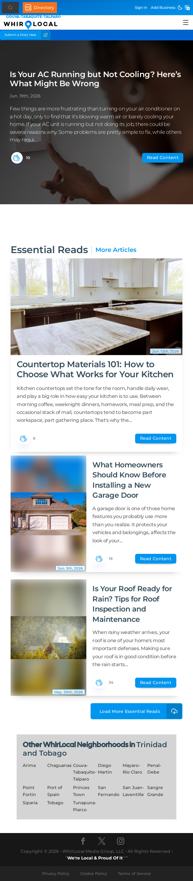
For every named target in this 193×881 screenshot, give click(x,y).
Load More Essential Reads (141, 711)
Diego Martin (105, 769)
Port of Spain (54, 791)
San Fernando (108, 791)
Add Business (163, 7)
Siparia (30, 802)
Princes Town (81, 791)
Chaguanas (59, 765)
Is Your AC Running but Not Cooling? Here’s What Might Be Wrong (95, 78)
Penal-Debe (154, 769)
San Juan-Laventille (133, 791)
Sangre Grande (155, 791)
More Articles (115, 249)
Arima (29, 765)
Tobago (55, 802)
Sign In (141, 7)
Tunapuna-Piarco (84, 806)
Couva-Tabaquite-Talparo (84, 772)
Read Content (162, 157)
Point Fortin (29, 791)
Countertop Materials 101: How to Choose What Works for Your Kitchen (95, 369)
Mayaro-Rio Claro (132, 769)
